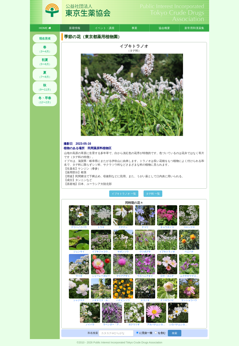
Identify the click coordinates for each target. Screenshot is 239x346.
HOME (45, 28)
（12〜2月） (44, 100)
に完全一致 (145, 332)
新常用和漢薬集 (194, 28)
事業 (134, 28)
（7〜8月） (45, 74)
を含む (162, 332)
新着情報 (74, 28)
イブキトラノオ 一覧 (124, 193)
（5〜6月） (45, 62)
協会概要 (164, 28)
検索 (174, 333)
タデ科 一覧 (153, 193)
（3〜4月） (45, 49)
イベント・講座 (104, 28)
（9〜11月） (44, 87)
